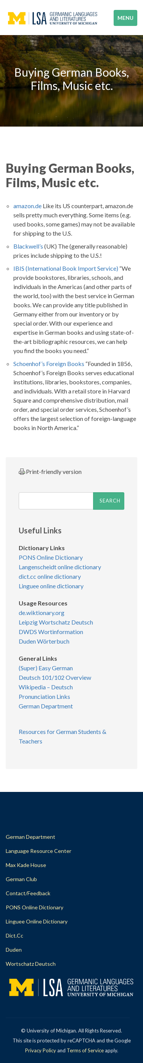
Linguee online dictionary (51, 585)
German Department (46, 706)
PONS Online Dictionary (51, 557)
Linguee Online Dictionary (36, 921)
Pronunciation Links (44, 696)
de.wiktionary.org (41, 612)
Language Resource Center (38, 851)
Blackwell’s (28, 246)
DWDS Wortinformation (51, 631)
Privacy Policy (40, 1050)
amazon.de (27, 205)
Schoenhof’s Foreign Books (48, 363)
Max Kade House (26, 865)
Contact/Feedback (28, 893)
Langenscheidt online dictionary (60, 566)
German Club (21, 879)
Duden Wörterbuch (44, 641)
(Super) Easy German (46, 667)
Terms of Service (85, 1050)
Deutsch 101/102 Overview (55, 677)
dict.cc (14, 935)
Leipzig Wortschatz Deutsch (56, 622)
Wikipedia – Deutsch (46, 686)
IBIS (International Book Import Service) (65, 268)
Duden (14, 949)
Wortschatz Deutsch (31, 963)
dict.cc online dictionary (50, 576)
